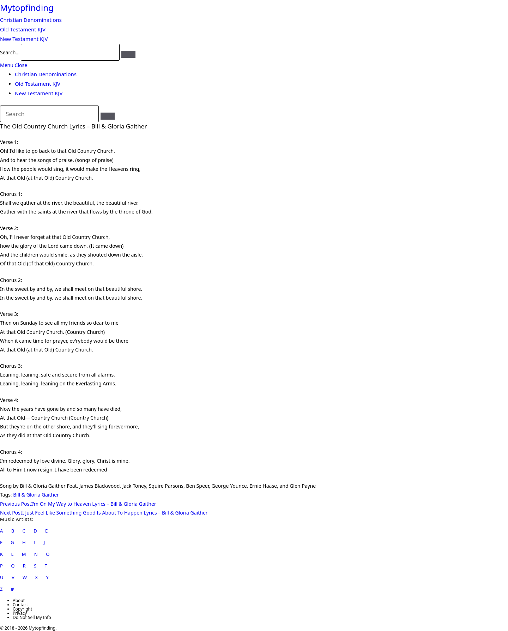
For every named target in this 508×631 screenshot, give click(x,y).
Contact (20, 605)
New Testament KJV (38, 93)
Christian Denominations (46, 74)
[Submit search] (107, 116)
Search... (10, 52)
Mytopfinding (27, 7)
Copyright (22, 609)
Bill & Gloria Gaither (36, 494)
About (19, 600)
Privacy (20, 613)
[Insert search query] (49, 114)
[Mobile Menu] (13, 65)
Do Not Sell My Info (32, 617)
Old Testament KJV (37, 83)
